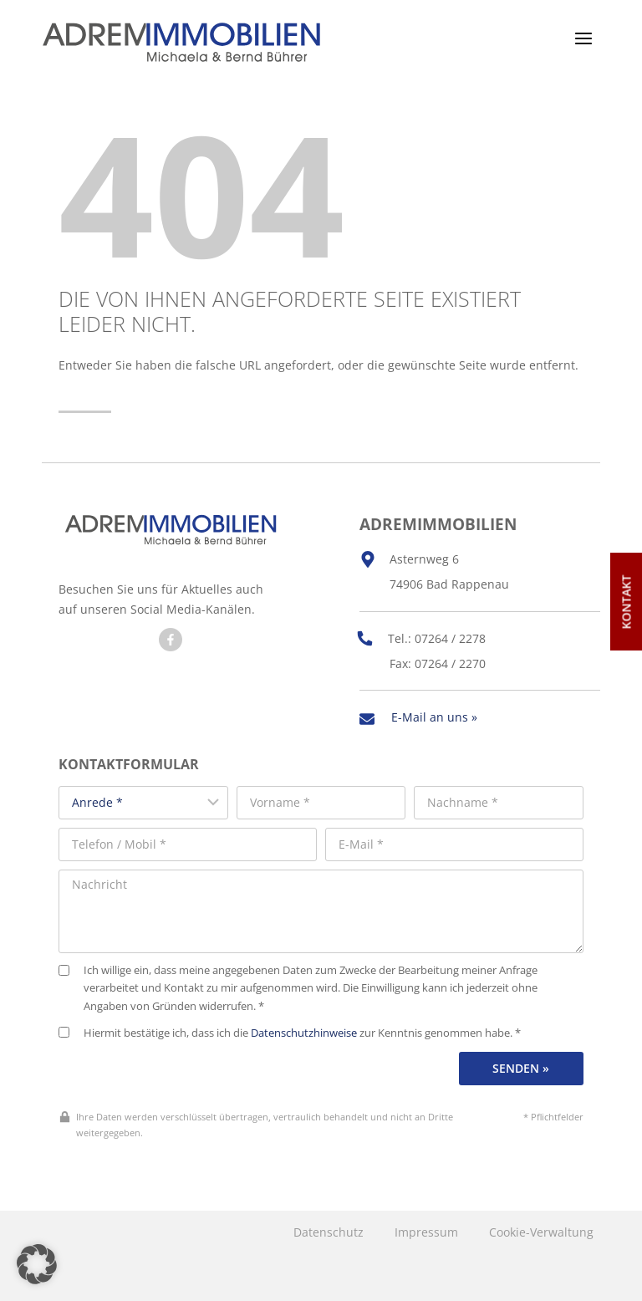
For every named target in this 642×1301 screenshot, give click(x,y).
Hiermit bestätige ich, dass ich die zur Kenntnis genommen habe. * (290, 1030)
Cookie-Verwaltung (541, 1229)
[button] (37, 1264)
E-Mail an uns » (434, 715)
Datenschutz (328, 1229)
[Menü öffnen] (583, 38)
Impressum (426, 1229)
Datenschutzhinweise (304, 1030)
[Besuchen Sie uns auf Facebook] (170, 639)
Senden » (520, 1066)
